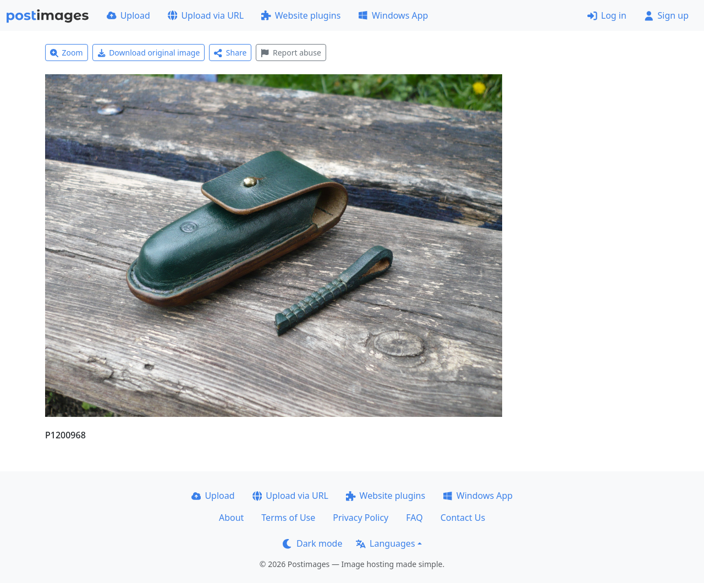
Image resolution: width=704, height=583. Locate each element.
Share (230, 52)
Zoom (66, 52)
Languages (385, 543)
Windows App (393, 15)
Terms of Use (288, 518)
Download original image (148, 52)
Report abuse (291, 52)
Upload (128, 15)
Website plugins (300, 15)
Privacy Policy (360, 518)
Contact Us (463, 518)
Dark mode (312, 543)
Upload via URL (206, 15)
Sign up (666, 15)
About (231, 518)
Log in (606, 15)
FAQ (414, 518)
